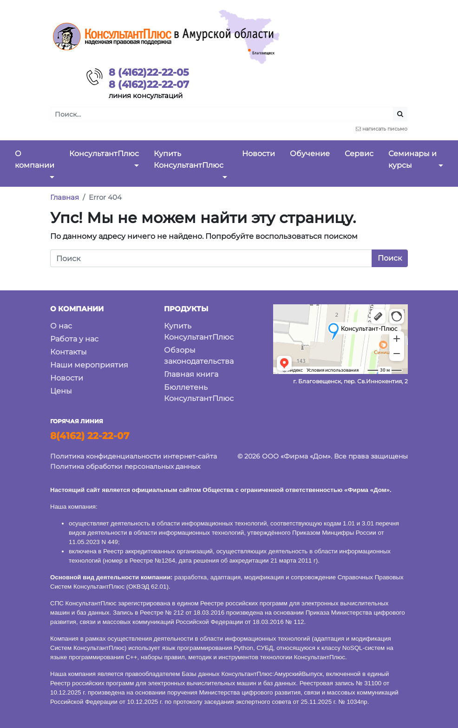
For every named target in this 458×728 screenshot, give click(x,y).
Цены (61, 391)
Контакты (68, 352)
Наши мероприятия (89, 365)
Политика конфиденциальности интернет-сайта (133, 456)
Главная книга (191, 374)
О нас (61, 325)
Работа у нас (74, 338)
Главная (64, 197)
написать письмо (384, 128)
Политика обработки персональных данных (125, 466)
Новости (66, 378)
